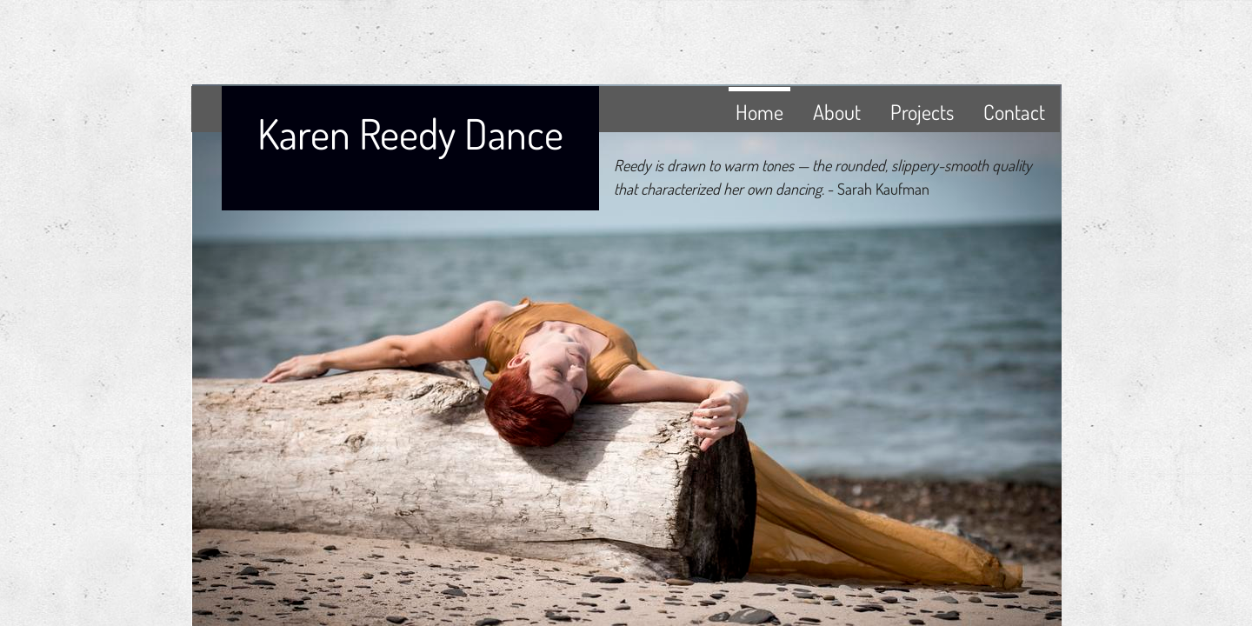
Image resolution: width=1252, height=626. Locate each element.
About (837, 111)
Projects (922, 111)
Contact (1014, 111)
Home (759, 111)
